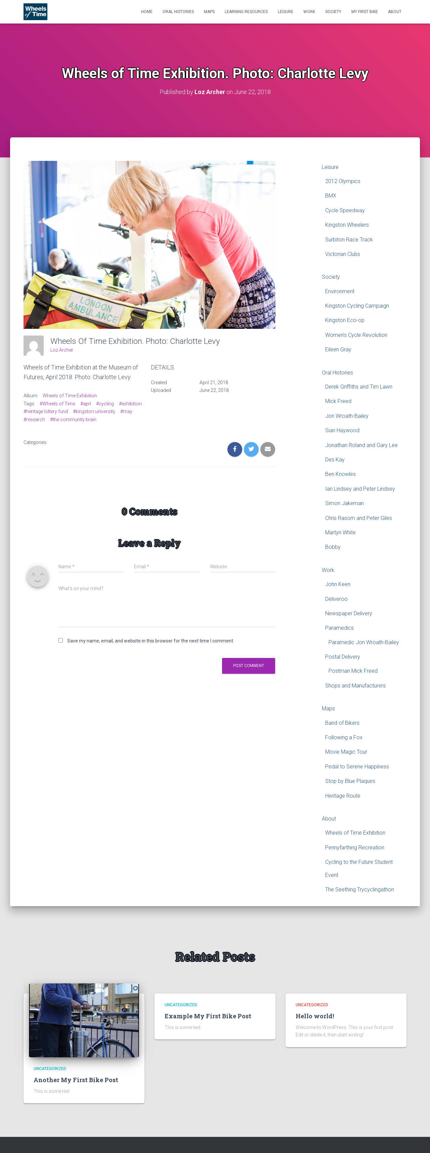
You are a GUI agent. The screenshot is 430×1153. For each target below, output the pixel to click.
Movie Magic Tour (346, 752)
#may (126, 411)
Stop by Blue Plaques (350, 781)
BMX (330, 195)
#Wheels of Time (57, 403)
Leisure (285, 11)
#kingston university (94, 411)
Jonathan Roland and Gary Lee (361, 445)
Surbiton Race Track (349, 239)
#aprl (85, 403)
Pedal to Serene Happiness (357, 766)
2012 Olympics (342, 181)
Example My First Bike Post (208, 1016)
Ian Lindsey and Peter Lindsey (360, 488)
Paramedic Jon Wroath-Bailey (364, 642)
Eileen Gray (338, 349)
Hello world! (315, 1016)
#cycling (105, 403)
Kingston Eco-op (344, 320)
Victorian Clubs (342, 254)
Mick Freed (338, 401)
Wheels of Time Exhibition (70, 395)
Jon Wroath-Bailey (347, 415)
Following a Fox (343, 737)
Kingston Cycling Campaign (357, 305)
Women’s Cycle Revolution (356, 334)
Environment (339, 291)
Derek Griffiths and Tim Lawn (358, 386)
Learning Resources (246, 11)
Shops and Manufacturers (355, 685)
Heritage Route (342, 795)
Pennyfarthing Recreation (354, 847)
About (394, 11)
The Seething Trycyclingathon (359, 889)
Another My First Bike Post (76, 1079)
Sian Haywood (342, 430)
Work (309, 11)
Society (333, 11)
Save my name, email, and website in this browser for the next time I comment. (150, 640)
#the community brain (73, 419)
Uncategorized (50, 1068)
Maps (209, 11)
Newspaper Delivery (348, 613)
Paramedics (339, 628)
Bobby (333, 547)
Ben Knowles (340, 474)
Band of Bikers (342, 722)
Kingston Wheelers (347, 224)
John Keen (337, 584)
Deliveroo (336, 598)
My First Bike (364, 11)
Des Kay (335, 459)
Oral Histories (178, 11)
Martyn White (340, 532)
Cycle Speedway (345, 210)
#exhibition (130, 403)
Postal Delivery (342, 656)
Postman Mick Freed (353, 671)
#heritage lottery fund (46, 411)
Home (147, 11)
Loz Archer (61, 349)
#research (34, 419)
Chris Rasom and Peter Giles (358, 518)
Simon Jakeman (344, 503)
